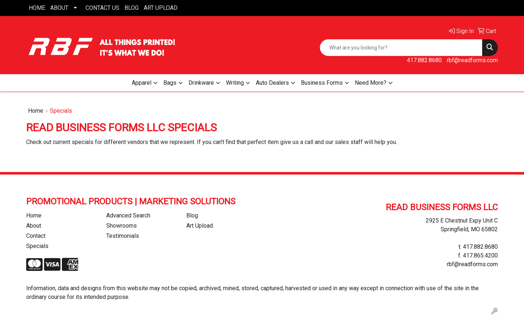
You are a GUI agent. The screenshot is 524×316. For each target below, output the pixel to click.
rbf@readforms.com (472, 60)
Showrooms (121, 225)
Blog (192, 215)
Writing (235, 82)
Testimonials (122, 235)
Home (35, 110)
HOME (37, 7)
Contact (35, 235)
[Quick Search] (401, 47)
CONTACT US (102, 7)
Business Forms (322, 82)
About (33, 225)
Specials (37, 246)
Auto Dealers (272, 82)
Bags (169, 82)
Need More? (370, 82)
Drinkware (201, 82)
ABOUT (59, 7)
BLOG (131, 7)
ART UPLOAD (161, 7)
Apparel (141, 82)
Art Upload (199, 225)
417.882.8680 (424, 60)
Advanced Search (128, 215)
